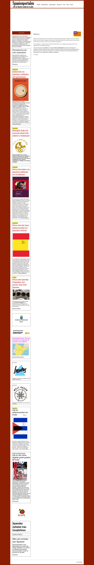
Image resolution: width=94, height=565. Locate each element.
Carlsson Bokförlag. (17, 124)
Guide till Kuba (15, 501)
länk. (27, 448)
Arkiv (64, 4)
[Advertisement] (47, 19)
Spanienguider (52, 4)
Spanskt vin (59, 4)
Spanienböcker (44, 4)
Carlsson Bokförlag (25, 217)
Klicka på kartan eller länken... (18, 357)
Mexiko (71, 4)
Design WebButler (79, 562)
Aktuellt (38, 4)
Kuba (67, 4)
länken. (15, 161)
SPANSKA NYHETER (17, 534)
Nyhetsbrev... (15, 64)
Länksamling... (15, 554)
